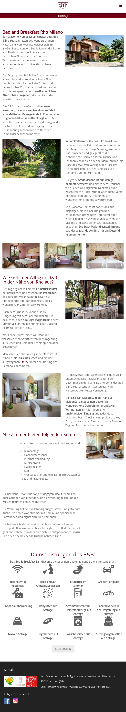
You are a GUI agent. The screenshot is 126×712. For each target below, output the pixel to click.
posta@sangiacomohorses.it (93, 686)
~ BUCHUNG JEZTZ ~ (63, 16)
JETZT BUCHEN (63, 648)
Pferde (25, 362)
